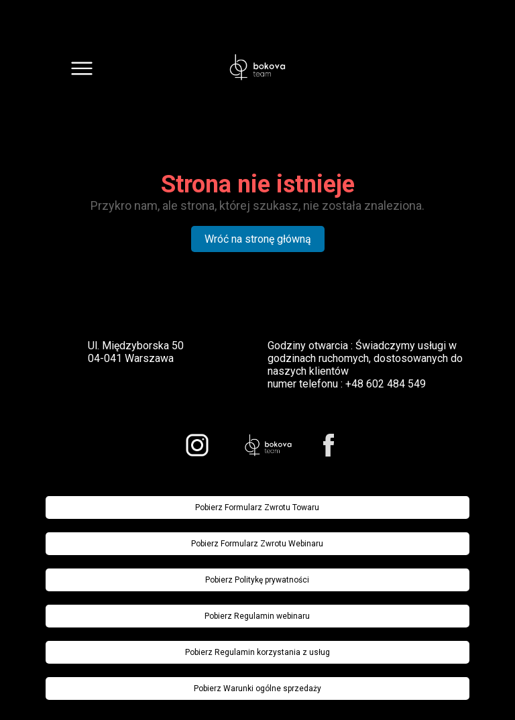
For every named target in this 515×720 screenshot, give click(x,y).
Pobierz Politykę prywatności (257, 580)
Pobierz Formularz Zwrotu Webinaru (257, 543)
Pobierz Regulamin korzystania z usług (257, 652)
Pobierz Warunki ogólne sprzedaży (257, 688)
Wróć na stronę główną (258, 239)
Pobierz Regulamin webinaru (257, 616)
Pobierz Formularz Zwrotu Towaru (257, 507)
